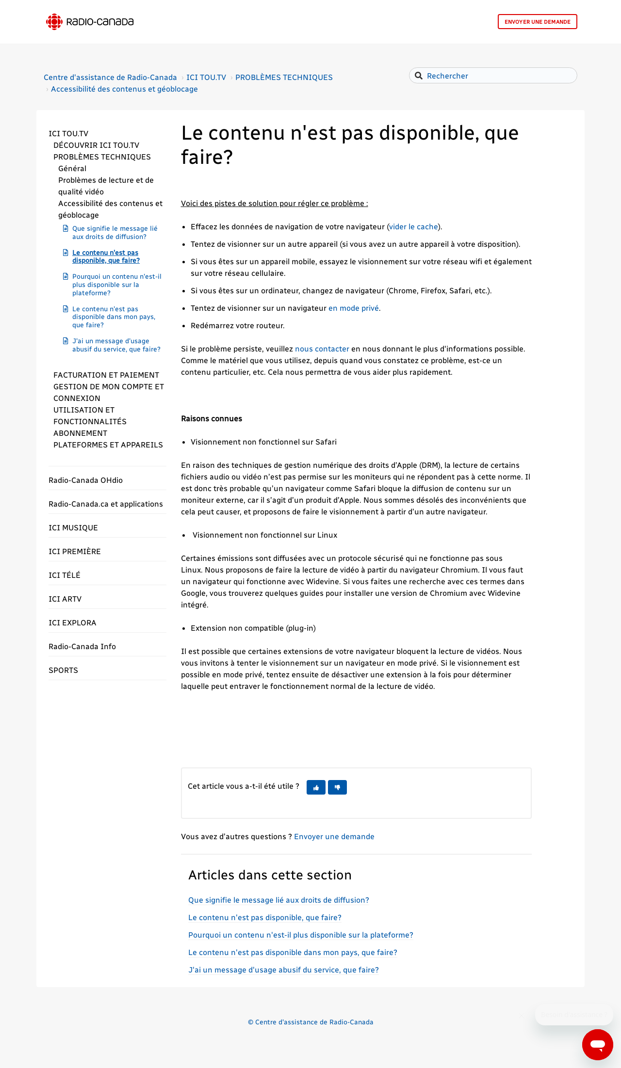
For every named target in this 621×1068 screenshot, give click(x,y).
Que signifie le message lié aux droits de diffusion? (115, 232)
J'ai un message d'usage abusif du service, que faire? (116, 344)
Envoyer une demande (538, 22)
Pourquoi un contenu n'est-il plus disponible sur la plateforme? (117, 284)
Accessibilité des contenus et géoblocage (124, 88)
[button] (107, 133)
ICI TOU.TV (206, 76)
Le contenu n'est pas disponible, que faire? (106, 256)
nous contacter (322, 348)
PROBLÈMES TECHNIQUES (284, 76)
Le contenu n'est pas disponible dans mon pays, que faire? (113, 316)
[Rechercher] (493, 75)
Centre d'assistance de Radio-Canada (110, 76)
